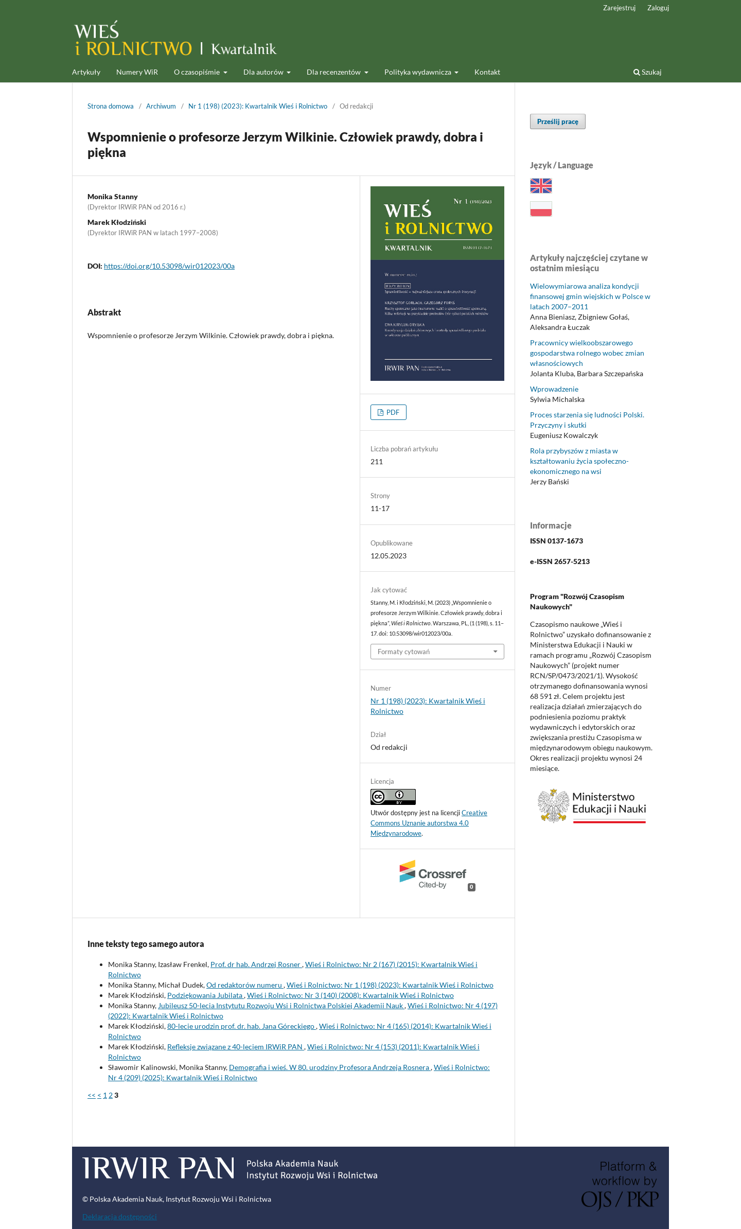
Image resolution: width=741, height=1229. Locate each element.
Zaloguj (658, 8)
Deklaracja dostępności (119, 1216)
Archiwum (161, 106)
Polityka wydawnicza (418, 71)
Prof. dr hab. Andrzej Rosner (256, 964)
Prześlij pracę (557, 121)
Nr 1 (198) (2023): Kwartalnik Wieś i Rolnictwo (257, 106)
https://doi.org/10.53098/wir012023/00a (169, 265)
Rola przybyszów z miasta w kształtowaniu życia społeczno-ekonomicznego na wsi (579, 461)
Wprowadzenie (554, 388)
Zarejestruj (619, 8)
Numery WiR (137, 71)
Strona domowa (110, 106)
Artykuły (86, 71)
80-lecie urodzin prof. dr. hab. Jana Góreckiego (241, 1026)
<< (91, 1095)
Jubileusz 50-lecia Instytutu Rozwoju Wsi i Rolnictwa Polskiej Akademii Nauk (281, 1005)
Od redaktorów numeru (245, 984)
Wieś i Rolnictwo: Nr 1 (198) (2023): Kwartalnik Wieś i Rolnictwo (390, 984)
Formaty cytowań (404, 651)
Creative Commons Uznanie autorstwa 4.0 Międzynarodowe (428, 823)
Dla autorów (264, 71)
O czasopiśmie (197, 71)
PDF (392, 412)
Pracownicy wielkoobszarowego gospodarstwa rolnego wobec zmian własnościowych (587, 352)
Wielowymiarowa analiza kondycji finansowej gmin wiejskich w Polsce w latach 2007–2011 (590, 296)
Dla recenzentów (334, 71)
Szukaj (647, 71)
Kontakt (487, 71)
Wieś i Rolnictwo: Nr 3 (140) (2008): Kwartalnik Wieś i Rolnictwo (350, 995)
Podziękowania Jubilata (205, 995)
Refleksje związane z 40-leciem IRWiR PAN (235, 1046)
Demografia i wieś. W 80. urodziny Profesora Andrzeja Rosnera (330, 1067)
